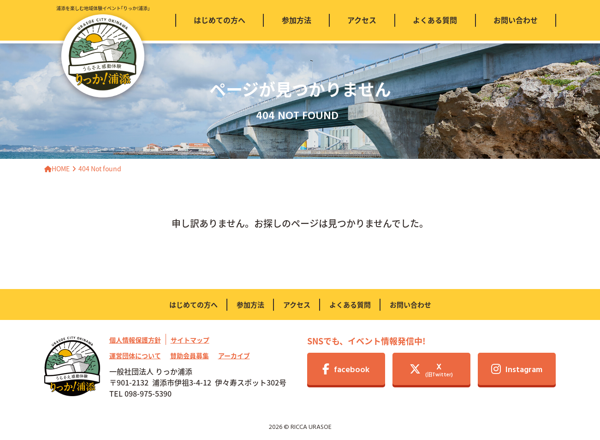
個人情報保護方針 (135, 339)
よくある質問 (350, 304)
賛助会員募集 (189, 355)
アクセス (296, 304)
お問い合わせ (410, 304)
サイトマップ (190, 339)
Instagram (516, 370)
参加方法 (250, 304)
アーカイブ (234, 355)
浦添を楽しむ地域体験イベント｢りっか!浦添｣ (103, 51)
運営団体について (135, 355)
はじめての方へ (193, 304)
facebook (345, 370)
